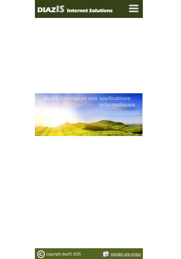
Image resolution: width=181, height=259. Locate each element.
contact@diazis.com (119, 112)
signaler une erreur (122, 254)
